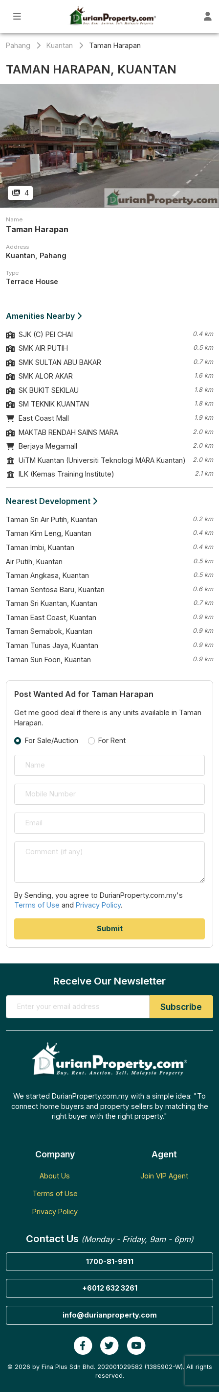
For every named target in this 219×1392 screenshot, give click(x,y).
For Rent (112, 740)
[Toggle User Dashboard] (207, 16)
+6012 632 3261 (109, 1288)
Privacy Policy (98, 905)
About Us (55, 1176)
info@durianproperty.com (110, 1315)
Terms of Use (37, 905)
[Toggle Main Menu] (17, 16)
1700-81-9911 (109, 1261)
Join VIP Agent (164, 1176)
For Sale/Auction (51, 740)
